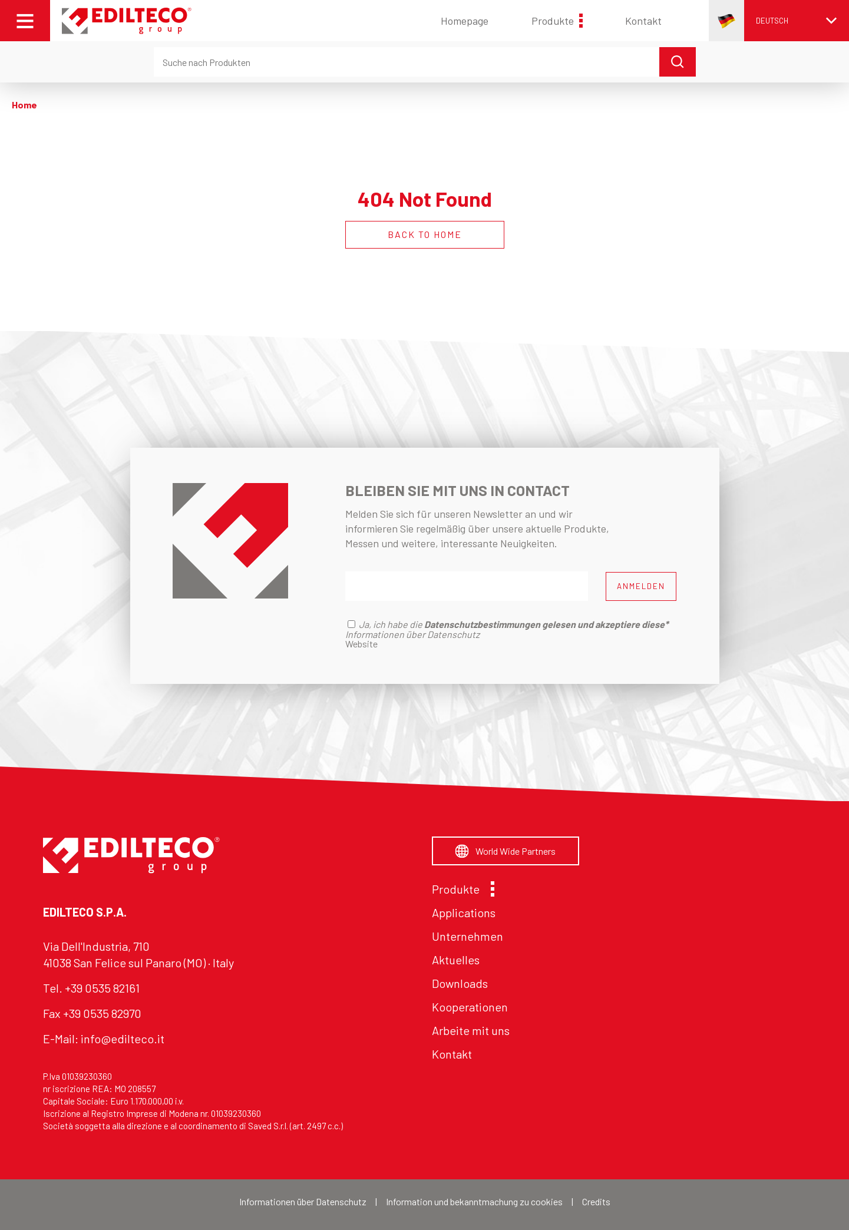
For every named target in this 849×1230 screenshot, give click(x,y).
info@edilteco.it (122, 1038)
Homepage (464, 20)
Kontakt (643, 20)
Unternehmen (467, 936)
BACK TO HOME (425, 234)
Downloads (460, 983)
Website (361, 643)
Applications (463, 912)
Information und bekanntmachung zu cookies (474, 1201)
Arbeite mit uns (471, 1030)
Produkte (557, 20)
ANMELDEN (641, 586)
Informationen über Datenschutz (302, 1201)
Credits (596, 1201)
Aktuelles (456, 960)
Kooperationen (470, 1007)
